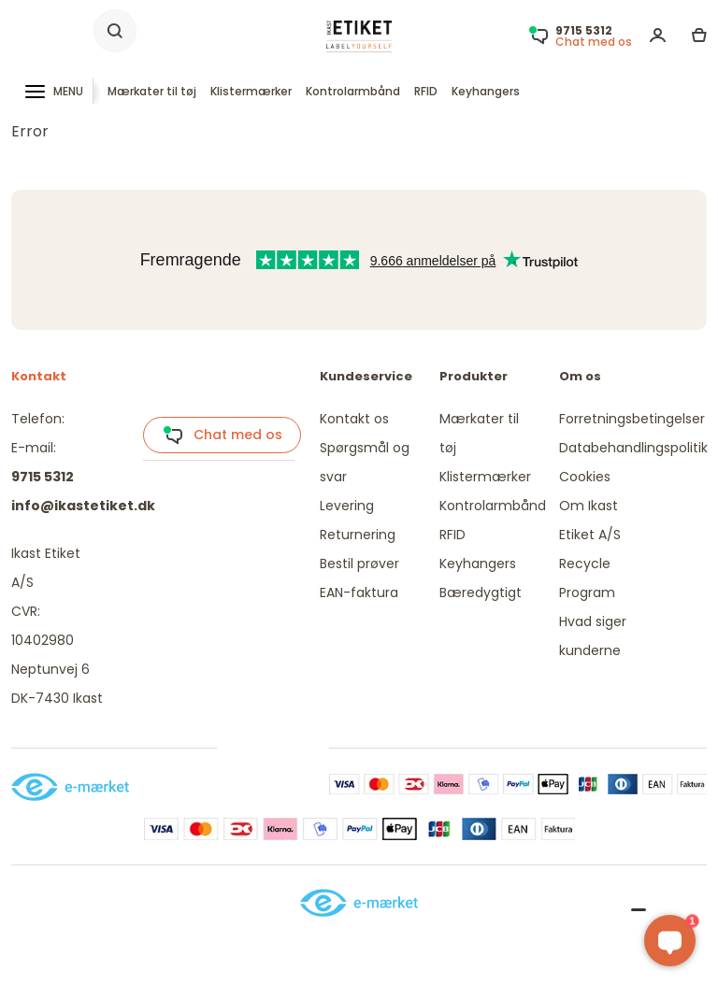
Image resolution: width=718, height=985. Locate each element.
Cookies (584, 476)
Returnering (357, 534)
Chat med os (222, 435)
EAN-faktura (359, 592)
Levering (347, 505)
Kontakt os (354, 418)
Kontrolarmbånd (353, 91)
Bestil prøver (359, 563)
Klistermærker (251, 91)
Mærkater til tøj (152, 91)
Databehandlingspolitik (633, 447)
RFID (426, 91)
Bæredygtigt (480, 592)
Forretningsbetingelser (632, 418)
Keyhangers (486, 91)
